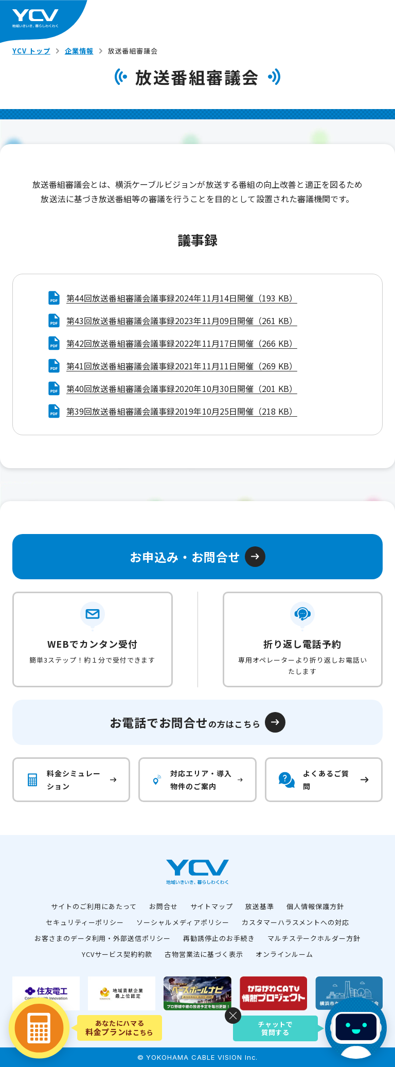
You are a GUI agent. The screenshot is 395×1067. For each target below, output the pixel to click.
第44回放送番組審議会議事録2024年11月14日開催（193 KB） (181, 298)
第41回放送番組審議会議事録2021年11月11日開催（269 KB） (181, 366)
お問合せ (163, 906)
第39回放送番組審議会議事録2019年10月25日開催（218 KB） (181, 411)
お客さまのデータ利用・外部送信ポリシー (102, 938)
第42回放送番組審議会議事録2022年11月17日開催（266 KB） (181, 343)
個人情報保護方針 (315, 906)
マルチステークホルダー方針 (314, 938)
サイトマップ (212, 906)
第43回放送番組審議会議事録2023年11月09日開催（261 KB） (181, 320)
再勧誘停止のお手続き (219, 938)
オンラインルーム (284, 954)
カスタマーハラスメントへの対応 (295, 922)
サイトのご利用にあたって (94, 906)
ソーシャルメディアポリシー (182, 922)
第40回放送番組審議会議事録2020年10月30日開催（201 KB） (181, 388)
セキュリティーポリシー (85, 922)
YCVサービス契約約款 (117, 954)
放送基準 (259, 906)
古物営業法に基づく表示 (204, 954)
